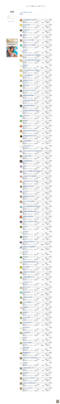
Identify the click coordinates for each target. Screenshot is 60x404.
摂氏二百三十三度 (25, 251)
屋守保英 (26, 283)
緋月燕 (25, 142)
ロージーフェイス (25, 191)
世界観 (12, 26)
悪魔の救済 (24, 34)
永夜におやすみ (25, 236)
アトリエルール (12, 31)
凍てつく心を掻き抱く (26, 266)
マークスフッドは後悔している (27, 75)
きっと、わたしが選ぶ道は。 (27, 302)
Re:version (26, 389)
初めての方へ (12, 34)
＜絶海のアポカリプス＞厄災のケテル (28, 241)
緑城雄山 (26, 61)
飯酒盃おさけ (27, 147)
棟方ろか (26, 192)
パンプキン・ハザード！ (26, 125)
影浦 (25, 374)
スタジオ (36, 1)
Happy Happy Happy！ (26, 327)
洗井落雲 (26, 21)
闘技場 (50, 1)
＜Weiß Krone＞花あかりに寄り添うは (28, 100)
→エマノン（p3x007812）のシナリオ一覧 (25, 12)
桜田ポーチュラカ (27, 76)
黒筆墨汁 (26, 56)
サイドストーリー (12, 27)
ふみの (25, 41)
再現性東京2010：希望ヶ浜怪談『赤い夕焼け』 (30, 211)
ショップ (43, 1)
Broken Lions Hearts (26, 29)
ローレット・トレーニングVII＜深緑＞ (28, 201)
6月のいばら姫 (25, 226)
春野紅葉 (26, 31)
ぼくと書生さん (25, 362)
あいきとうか (26, 268)
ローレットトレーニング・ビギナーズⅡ (28, 377)
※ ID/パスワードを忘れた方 (11, 21)
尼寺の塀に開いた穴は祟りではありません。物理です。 (31, 110)
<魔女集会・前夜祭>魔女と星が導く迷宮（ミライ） (30, 261)
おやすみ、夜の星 (25, 231)
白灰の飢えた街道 (25, 372)
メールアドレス (7, 16)
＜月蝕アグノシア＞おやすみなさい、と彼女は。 (30, 221)
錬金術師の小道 (25, 65)
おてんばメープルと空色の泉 (27, 342)
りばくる (26, 253)
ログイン (10, 19)
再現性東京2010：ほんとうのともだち (28, 196)
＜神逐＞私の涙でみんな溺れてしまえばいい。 (30, 135)
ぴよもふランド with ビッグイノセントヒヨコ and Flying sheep (32, 150)
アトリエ (30, 1)
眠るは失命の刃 (25, 120)
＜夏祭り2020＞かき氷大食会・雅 (28, 216)
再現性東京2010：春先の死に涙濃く (28, 95)
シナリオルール (12, 30)
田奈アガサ (26, 137)
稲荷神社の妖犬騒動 (26, 347)
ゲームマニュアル (12, 29)
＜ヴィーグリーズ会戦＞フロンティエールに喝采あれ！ (31, 70)
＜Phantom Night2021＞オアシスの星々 (29, 19)
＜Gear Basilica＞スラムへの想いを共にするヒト (30, 357)
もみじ (25, 36)
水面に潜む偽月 (25, 312)
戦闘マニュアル (12, 32)
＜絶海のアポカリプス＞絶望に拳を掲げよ (29, 246)
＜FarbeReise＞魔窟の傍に (27, 140)
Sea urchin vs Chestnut (26, 24)
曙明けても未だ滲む (26, 85)
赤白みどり (26, 207)
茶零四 (25, 26)
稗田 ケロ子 (26, 187)
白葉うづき (26, 197)
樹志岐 (26, 364)
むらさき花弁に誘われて (26, 332)
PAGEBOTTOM (57, 401)
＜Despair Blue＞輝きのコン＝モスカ (28, 367)
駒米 (26, 51)
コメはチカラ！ (25, 115)
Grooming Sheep (25, 256)
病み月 (25, 172)
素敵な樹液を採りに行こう (27, 352)
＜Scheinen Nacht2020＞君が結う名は (29, 105)
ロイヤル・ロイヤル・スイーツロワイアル (29, 90)
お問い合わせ (12, 36)
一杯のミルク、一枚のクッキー (27, 322)
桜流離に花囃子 (25, 307)
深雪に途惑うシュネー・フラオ (27, 80)
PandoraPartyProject (12, 5)
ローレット (23, 1)
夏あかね (26, 46)
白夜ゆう (26, 263)
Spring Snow (25, 337)
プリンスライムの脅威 (26, 317)
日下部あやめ (26, 71)
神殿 (16, 1)
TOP (9, 1)
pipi (25, 308)
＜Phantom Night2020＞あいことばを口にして (30, 130)
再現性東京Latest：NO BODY (27, 186)
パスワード (7, 18)
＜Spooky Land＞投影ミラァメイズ (28, 145)
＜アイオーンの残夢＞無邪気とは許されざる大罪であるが (31, 206)
